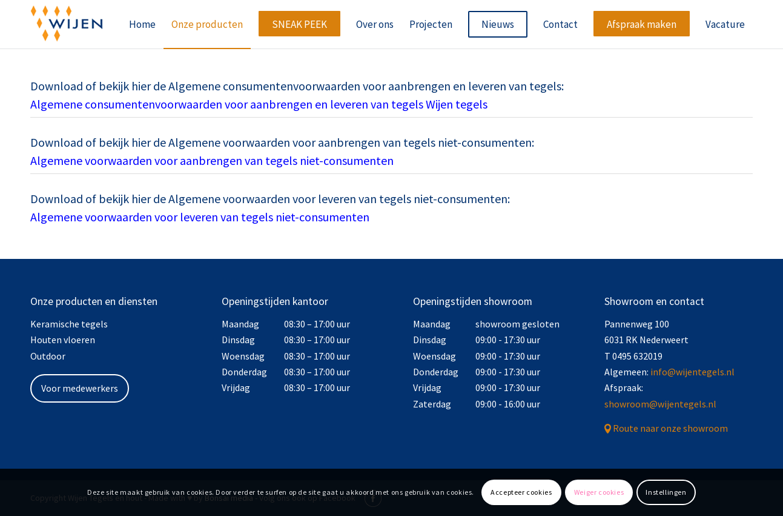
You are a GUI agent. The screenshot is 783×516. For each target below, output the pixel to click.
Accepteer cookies (521, 492)
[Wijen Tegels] (66, 24)
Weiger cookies (599, 492)
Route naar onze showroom (670, 428)
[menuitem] (142, 24)
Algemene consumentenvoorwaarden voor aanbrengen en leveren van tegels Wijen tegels (258, 104)
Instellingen (666, 492)
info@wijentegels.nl (692, 372)
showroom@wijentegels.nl (660, 404)
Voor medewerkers (79, 388)
